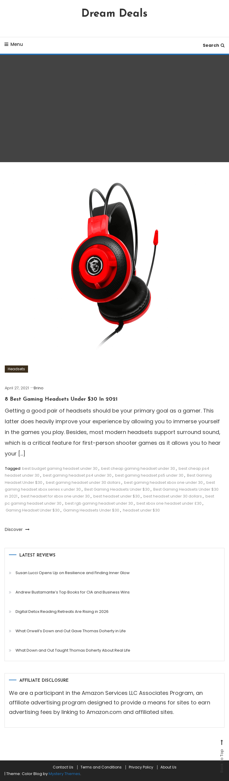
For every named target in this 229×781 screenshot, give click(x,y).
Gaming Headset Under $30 (33, 510)
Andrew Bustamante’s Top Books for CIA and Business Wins (73, 592)
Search (214, 45)
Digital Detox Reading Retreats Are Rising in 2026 (62, 611)
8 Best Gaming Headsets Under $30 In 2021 (61, 399)
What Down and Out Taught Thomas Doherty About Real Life (73, 650)
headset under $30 (141, 510)
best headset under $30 (116, 496)
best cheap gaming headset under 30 (138, 468)
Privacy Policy (141, 767)
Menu (13, 44)
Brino (39, 388)
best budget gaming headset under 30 (60, 468)
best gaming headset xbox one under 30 (163, 482)
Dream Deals (114, 14)
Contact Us (63, 767)
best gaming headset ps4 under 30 (77, 475)
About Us (168, 767)
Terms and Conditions (101, 767)
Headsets (16, 368)
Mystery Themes (64, 774)
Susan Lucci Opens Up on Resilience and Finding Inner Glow (73, 573)
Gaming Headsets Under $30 (91, 510)
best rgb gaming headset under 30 (99, 503)
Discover (17, 529)
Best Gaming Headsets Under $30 (117, 489)
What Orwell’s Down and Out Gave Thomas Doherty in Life (71, 631)
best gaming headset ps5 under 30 (149, 475)
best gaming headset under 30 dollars (83, 482)
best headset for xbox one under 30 (55, 496)
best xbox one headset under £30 (169, 503)
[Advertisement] (115, 108)
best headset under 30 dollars (172, 496)
